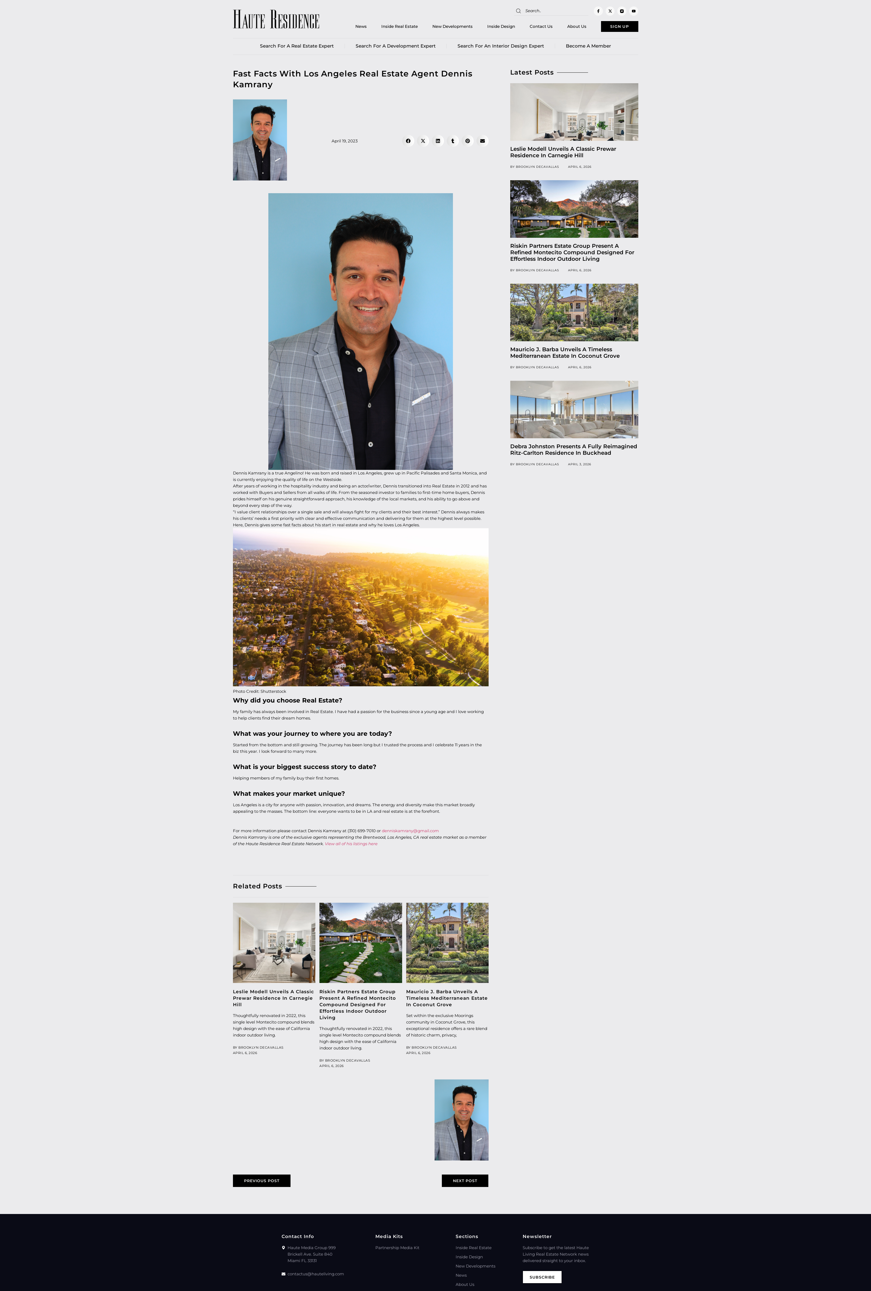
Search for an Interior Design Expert (501, 47)
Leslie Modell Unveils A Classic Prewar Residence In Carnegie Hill (273, 999)
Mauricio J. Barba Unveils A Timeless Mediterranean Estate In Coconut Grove (447, 999)
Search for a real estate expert (297, 47)
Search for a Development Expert (396, 47)
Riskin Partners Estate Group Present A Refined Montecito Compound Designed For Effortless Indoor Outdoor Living (357, 1006)
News (352, 27)
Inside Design (492, 27)
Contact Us (532, 27)
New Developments (443, 27)
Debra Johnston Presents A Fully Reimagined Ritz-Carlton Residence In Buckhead (573, 450)
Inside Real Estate (390, 27)
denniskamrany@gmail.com (410, 832)
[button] (408, 142)
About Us (568, 27)
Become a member (588, 47)
